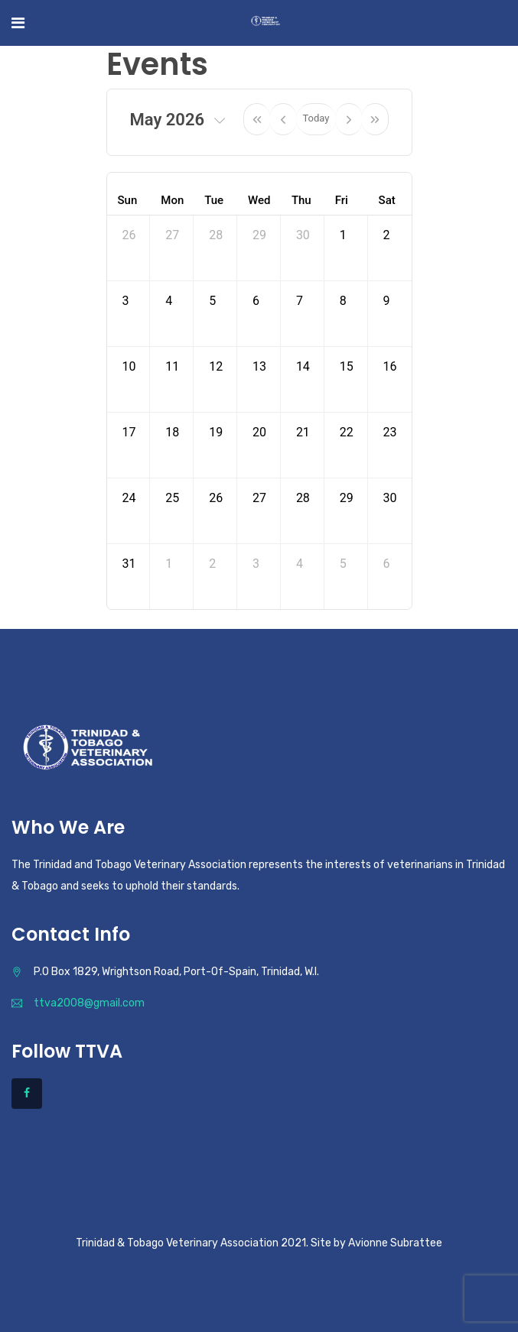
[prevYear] (256, 119)
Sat (387, 200)
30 (303, 235)
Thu (301, 200)
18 (172, 432)
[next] (349, 119)
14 (303, 366)
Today (315, 118)
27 (172, 235)
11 (172, 366)
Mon (172, 200)
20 (259, 432)
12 (216, 366)
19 (216, 432)
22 (346, 432)
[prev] (283, 119)
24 (129, 498)
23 (390, 432)
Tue (213, 200)
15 (346, 366)
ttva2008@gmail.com (89, 1003)
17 (129, 432)
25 (172, 498)
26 (129, 235)
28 (216, 235)
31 (129, 563)
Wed (259, 200)
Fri (341, 200)
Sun (128, 200)
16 (390, 366)
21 (303, 432)
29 (259, 235)
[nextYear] (375, 119)
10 (129, 366)
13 (259, 366)
